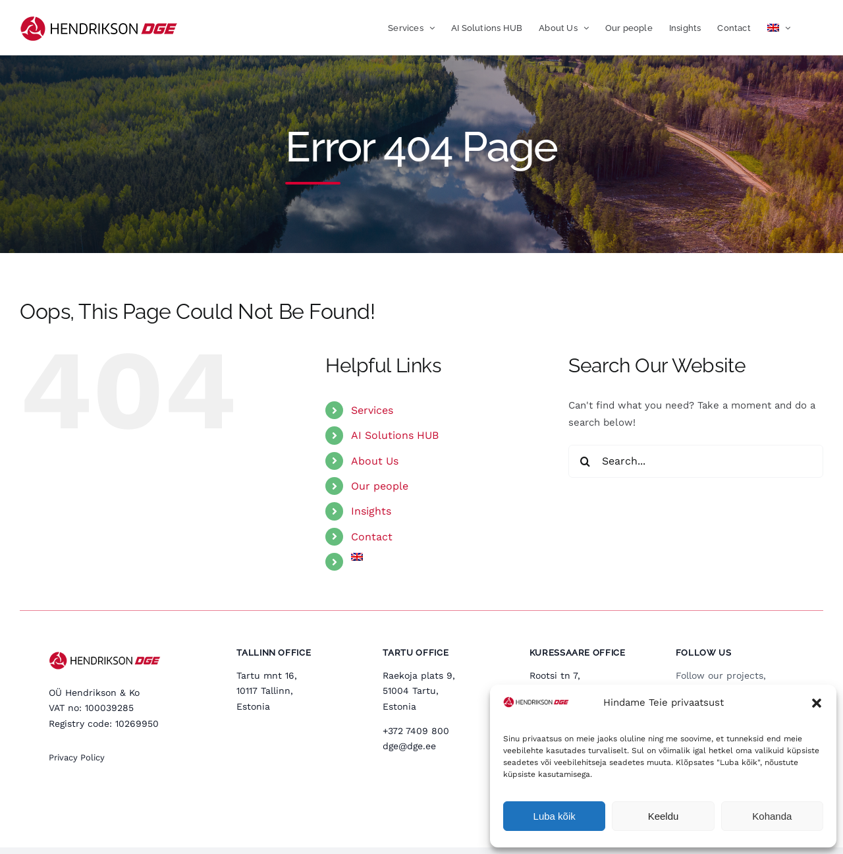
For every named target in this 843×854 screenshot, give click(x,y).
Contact (372, 536)
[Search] (584, 461)
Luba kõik (554, 816)
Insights (371, 511)
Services (372, 410)
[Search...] (695, 461)
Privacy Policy (77, 757)
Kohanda (772, 816)
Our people (379, 486)
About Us (374, 461)
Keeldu (663, 816)
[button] (816, 703)
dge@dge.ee (409, 746)
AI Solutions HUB (395, 435)
